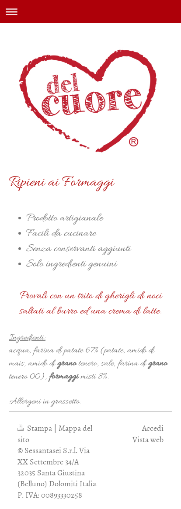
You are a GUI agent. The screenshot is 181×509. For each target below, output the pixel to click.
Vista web (148, 439)
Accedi (153, 428)
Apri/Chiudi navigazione (90, 11)
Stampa (35, 428)
